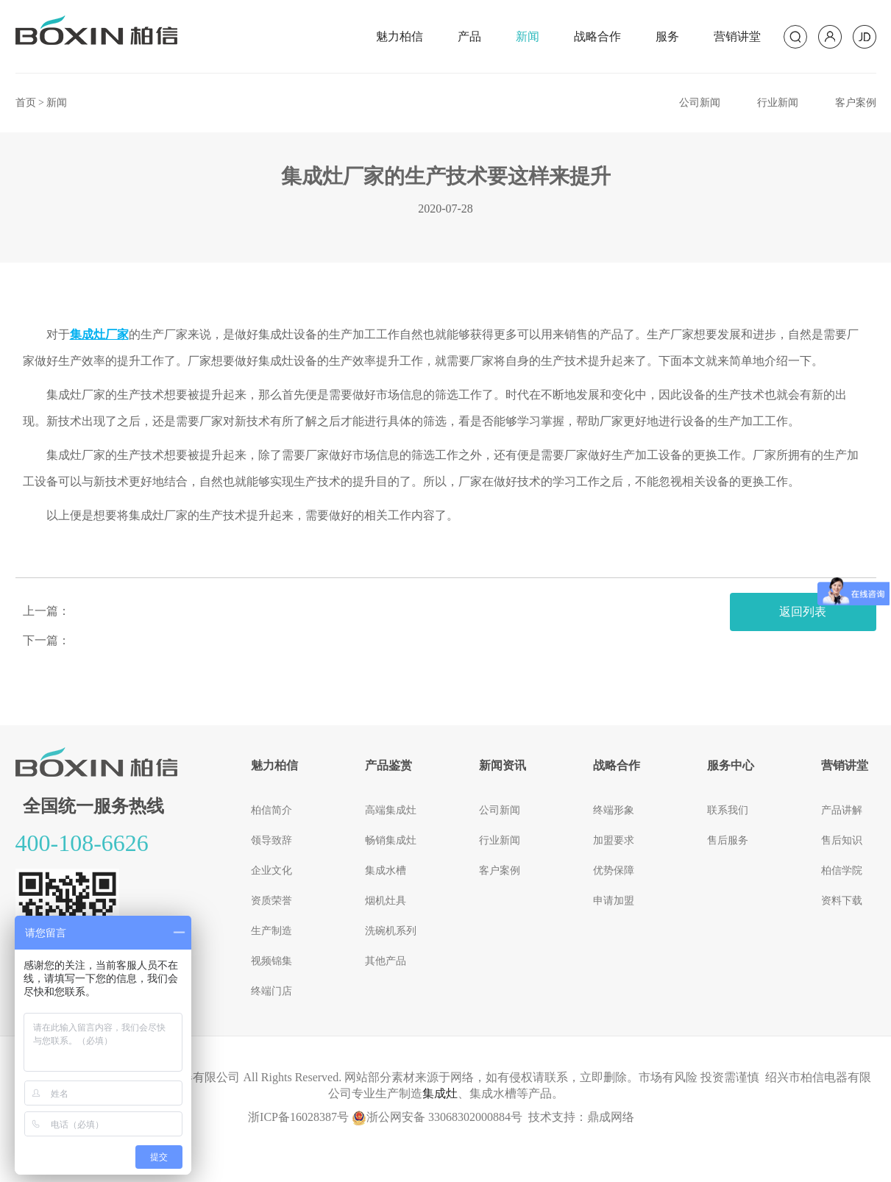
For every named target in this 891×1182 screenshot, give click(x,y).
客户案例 (855, 102)
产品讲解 (841, 810)
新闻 (527, 36)
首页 (25, 102)
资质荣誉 (271, 900)
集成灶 (440, 1093)
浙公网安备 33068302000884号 (437, 1117)
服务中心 (730, 765)
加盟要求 (613, 840)
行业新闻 (777, 102)
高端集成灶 (390, 810)
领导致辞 (271, 840)
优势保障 (613, 870)
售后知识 (841, 840)
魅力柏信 (399, 36)
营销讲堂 (737, 36)
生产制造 (271, 930)
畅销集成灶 (390, 840)
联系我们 (727, 810)
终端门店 (271, 991)
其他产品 (385, 960)
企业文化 (271, 870)
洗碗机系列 (390, 930)
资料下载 (841, 900)
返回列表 (802, 611)
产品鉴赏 (388, 765)
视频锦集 (271, 960)
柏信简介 (271, 810)
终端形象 (613, 810)
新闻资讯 (502, 765)
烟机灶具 (385, 900)
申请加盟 (613, 900)
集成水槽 (385, 870)
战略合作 (597, 36)
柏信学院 (841, 870)
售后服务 (727, 840)
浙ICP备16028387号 (298, 1117)
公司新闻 (699, 102)
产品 (469, 36)
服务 (667, 36)
